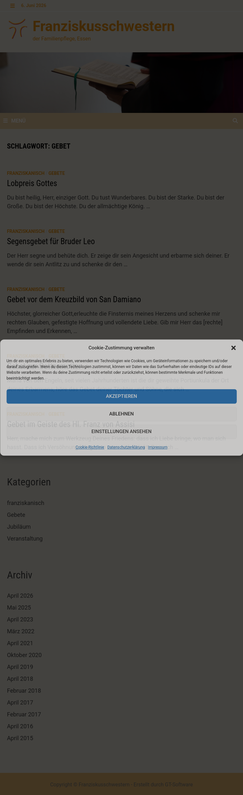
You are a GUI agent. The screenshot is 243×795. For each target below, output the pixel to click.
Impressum (157, 447)
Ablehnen (121, 414)
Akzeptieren (121, 396)
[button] (233, 348)
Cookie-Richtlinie (89, 447)
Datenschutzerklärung (126, 447)
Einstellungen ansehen (121, 431)
